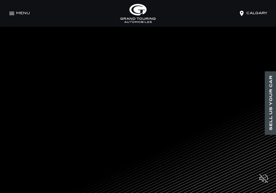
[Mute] (264, 180)
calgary (256, 13)
